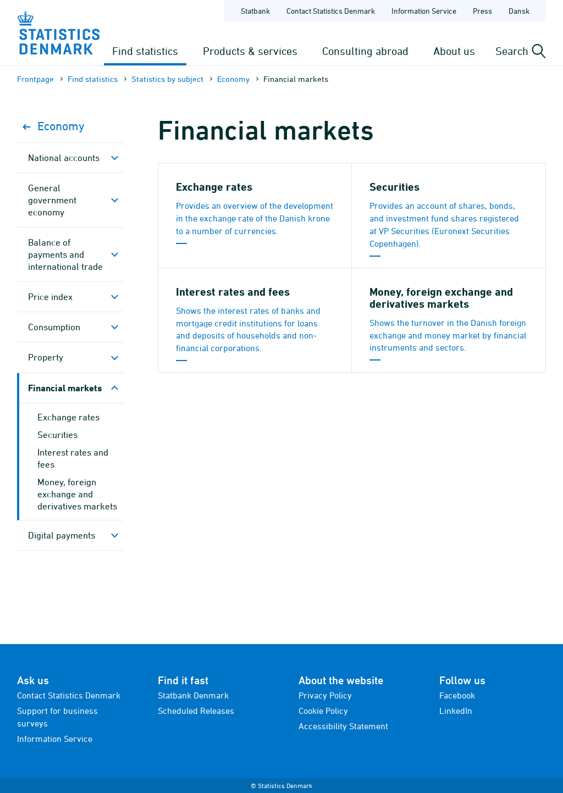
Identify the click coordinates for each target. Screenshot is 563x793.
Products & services (250, 51)
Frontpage (35, 79)
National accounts (64, 157)
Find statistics (145, 51)
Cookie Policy (323, 711)
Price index (50, 296)
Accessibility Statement (343, 726)
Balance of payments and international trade (65, 254)
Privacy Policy (325, 695)
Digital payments (61, 535)
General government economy (52, 200)
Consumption (54, 326)
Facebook (457, 695)
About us (454, 51)
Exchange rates (68, 417)
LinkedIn (455, 711)
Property (45, 357)
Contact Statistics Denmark (68, 695)
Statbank (255, 10)
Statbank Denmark (193, 695)
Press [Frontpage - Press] (482, 10)
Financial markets (65, 387)
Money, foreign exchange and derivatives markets (77, 494)
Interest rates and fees (72, 458)
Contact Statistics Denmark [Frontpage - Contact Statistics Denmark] (330, 10)
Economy (233, 79)
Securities (57, 434)
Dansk (519, 10)
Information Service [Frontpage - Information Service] (423, 10)
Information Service (54, 739)
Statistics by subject (167, 79)
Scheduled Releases (196, 711)
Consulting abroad (365, 51)
